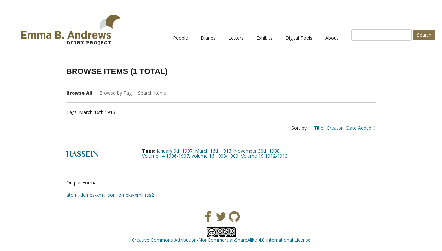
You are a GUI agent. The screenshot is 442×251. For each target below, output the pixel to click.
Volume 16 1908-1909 (215, 156)
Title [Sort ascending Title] (318, 128)
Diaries (208, 38)
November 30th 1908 (257, 151)
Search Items (152, 93)
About (331, 38)
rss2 (149, 195)
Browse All (79, 93)
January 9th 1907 (174, 151)
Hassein (82, 154)
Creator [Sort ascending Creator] (335, 128)
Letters (236, 38)
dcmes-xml (92, 195)
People (180, 38)
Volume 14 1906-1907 (165, 156)
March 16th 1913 (213, 151)
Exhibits (264, 38)
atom (72, 195)
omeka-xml (130, 195)
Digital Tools (298, 38)
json (111, 195)
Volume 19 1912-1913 (264, 156)
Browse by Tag (115, 93)
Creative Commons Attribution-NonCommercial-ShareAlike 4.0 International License (221, 240)
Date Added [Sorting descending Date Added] (359, 128)
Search (424, 35)
